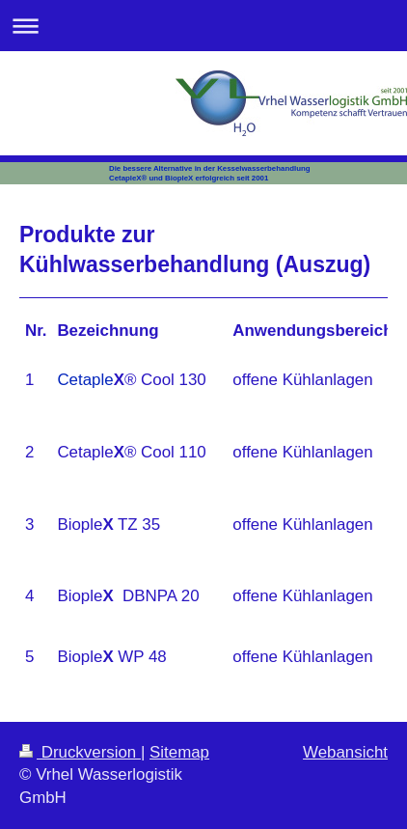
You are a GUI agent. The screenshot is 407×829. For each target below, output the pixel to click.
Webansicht (345, 752)
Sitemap (179, 752)
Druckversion (80, 752)
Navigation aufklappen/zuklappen (203, 25)
